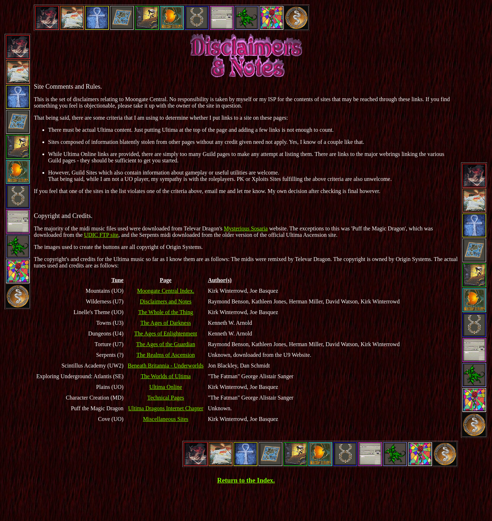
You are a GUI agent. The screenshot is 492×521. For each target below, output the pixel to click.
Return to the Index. (246, 480)
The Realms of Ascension (165, 355)
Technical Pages (165, 398)
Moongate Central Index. (165, 291)
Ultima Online (165, 387)
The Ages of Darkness (165, 323)
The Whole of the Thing (165, 312)
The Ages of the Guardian (165, 344)
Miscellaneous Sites (165, 419)
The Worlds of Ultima (166, 376)
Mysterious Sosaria (246, 228)
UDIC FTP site (101, 235)
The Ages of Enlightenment (165, 333)
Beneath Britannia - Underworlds (166, 366)
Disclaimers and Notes (166, 301)
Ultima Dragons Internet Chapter (165, 408)
